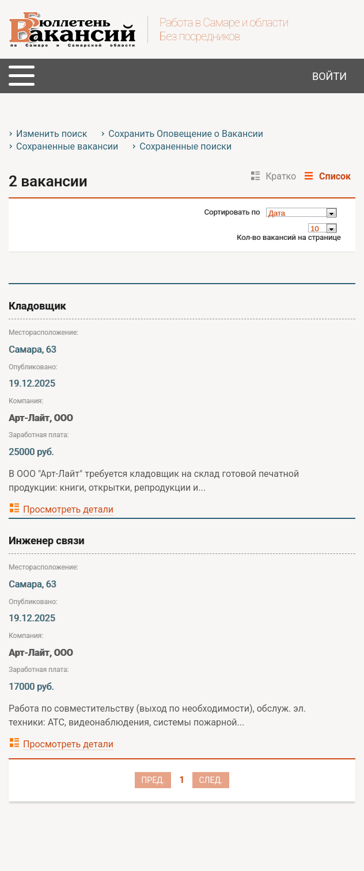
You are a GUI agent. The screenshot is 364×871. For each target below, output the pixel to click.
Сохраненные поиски (185, 146)
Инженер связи (46, 540)
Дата (276, 213)
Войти (329, 76)
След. (210, 780)
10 (314, 228)
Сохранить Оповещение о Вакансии (185, 133)
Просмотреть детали (68, 509)
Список (335, 176)
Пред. (153, 780)
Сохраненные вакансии (67, 146)
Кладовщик (37, 306)
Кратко (281, 176)
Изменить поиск (51, 133)
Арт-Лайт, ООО (41, 417)
